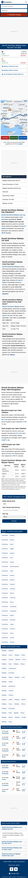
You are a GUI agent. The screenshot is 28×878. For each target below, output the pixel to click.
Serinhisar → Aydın (7, 544)
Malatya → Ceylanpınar (9, 668)
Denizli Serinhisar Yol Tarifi (10, 184)
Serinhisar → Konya (8, 562)
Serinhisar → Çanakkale (9, 606)
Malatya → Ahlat (7, 713)
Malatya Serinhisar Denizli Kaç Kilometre (11, 190)
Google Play (14, 873)
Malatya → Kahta (20, 655)
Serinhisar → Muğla (8, 548)
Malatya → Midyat (7, 677)
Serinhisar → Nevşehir (8, 620)
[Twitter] (16, 869)
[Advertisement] (14, 32)
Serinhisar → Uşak (7, 571)
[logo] (6, 2)
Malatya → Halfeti (7, 699)
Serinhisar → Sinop (7, 633)
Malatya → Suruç (7, 704)
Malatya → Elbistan (7, 650)
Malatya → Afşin (7, 664)
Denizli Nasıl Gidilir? (8, 195)
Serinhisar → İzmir (7, 557)
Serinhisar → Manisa (8, 580)
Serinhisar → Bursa (8, 602)
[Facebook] (11, 869)
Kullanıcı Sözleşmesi (19, 861)
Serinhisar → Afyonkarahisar (10, 566)
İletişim (18, 865)
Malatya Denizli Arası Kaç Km (11, 180)
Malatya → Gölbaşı (7, 659)
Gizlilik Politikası (7, 861)
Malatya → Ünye (7, 722)
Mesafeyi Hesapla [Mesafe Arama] (14, 14)
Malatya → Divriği (20, 717)
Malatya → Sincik (21, 659)
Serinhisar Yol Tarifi (8, 199)
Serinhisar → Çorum (8, 637)
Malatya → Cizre (20, 677)
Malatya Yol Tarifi (7, 203)
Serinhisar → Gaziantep (9, 611)
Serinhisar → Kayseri (8, 642)
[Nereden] (14, 6)
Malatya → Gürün (7, 655)
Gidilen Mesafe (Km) (8, 501)
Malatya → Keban (7, 681)
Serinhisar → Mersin (8, 593)
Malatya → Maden (20, 699)
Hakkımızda (11, 865)
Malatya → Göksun (7, 695)
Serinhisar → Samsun (8, 629)
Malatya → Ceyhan (7, 690)
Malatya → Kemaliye (8, 673)
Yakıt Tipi (5, 514)
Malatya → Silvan (19, 713)
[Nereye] (14, 10)
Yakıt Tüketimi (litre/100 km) (11, 507)
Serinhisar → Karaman (8, 597)
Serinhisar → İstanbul (8, 584)
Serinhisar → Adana (8, 615)
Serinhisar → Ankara (8, 575)
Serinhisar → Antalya (8, 535)
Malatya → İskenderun (8, 686)
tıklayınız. (5, 293)
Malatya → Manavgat (8, 708)
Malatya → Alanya (19, 664)
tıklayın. (12, 354)
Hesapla (13, 521)
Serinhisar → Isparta (8, 553)
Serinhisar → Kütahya (8, 588)
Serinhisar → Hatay (8, 624)
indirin (20, 144)
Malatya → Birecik (7, 717)
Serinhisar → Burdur (8, 540)
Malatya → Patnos (19, 704)
